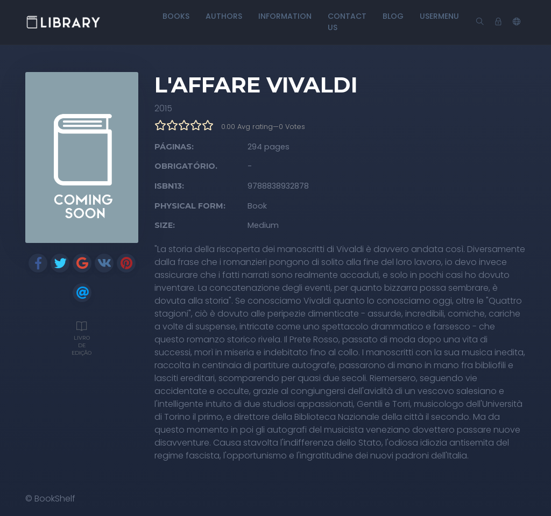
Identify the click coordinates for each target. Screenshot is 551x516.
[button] (516, 22)
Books (176, 16)
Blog (393, 16)
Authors (224, 16)
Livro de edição (82, 337)
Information (285, 16)
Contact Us (347, 22)
